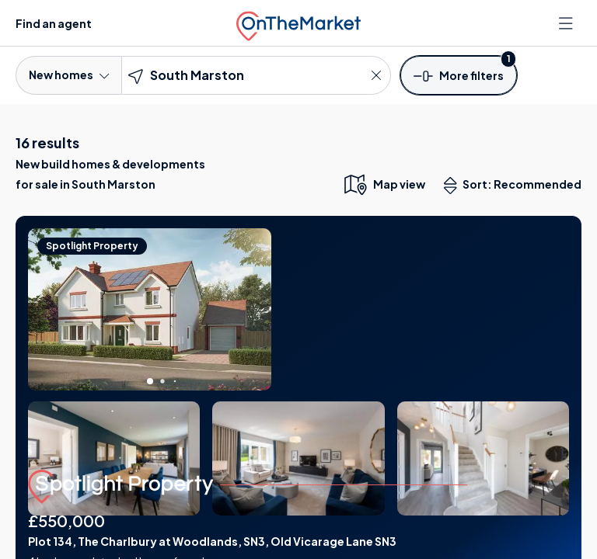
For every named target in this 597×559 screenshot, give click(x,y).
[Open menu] (567, 23)
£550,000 (66, 520)
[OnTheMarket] (298, 23)
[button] (458, 75)
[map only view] (383, 184)
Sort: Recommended (516, 185)
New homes (69, 75)
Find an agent (54, 23)
